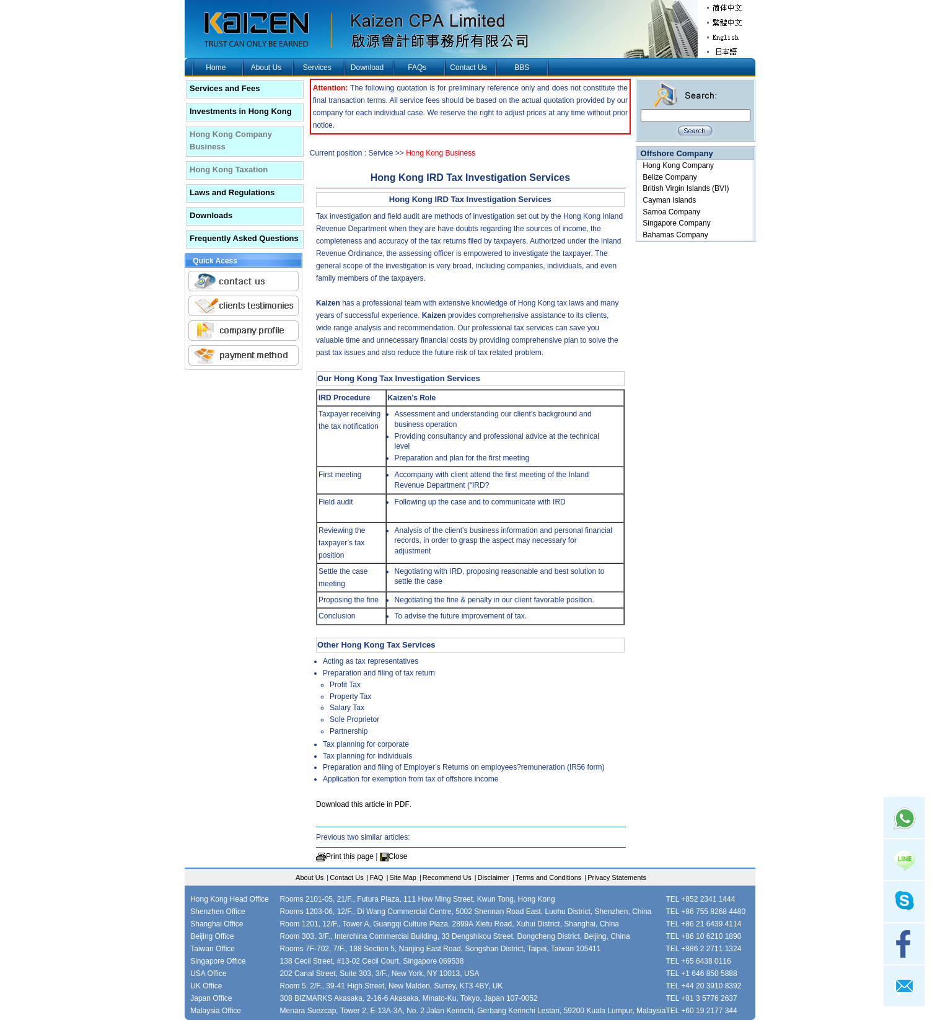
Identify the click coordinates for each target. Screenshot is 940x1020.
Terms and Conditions (548, 877)
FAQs (417, 67)
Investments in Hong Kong (241, 111)
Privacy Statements (616, 877)
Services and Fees (225, 88)
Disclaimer (493, 877)
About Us (266, 67)
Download (367, 67)
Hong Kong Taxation (229, 169)
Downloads (211, 215)
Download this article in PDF (363, 804)
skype (904, 901)
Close (398, 856)
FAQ (377, 877)
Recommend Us (447, 877)
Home (216, 67)
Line (904, 859)
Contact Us (468, 67)
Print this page (350, 856)
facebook (904, 943)
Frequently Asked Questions (244, 238)
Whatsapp (904, 817)
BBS (521, 67)
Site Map (403, 877)
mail (904, 985)
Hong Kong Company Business (231, 140)
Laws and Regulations (232, 192)
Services (317, 67)
